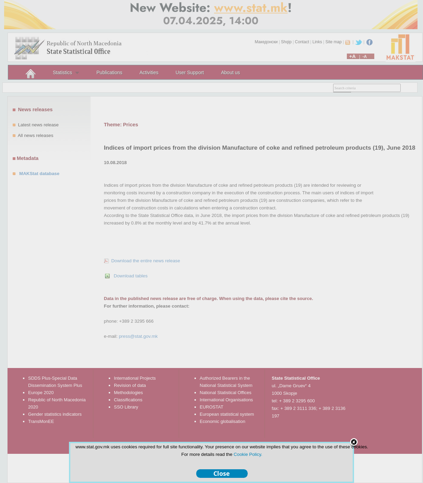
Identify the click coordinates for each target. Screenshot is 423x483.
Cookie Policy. (248, 454)
